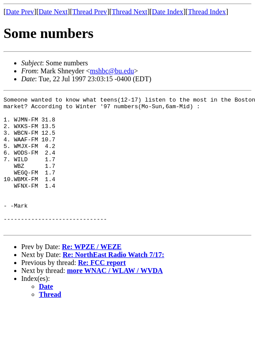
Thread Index (207, 11)
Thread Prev (89, 11)
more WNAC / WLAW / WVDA (115, 297)
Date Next (53, 11)
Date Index (167, 11)
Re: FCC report (102, 289)
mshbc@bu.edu (112, 71)
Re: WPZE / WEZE (92, 273)
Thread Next (129, 11)
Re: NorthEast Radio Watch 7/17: (113, 281)
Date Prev (20, 11)
